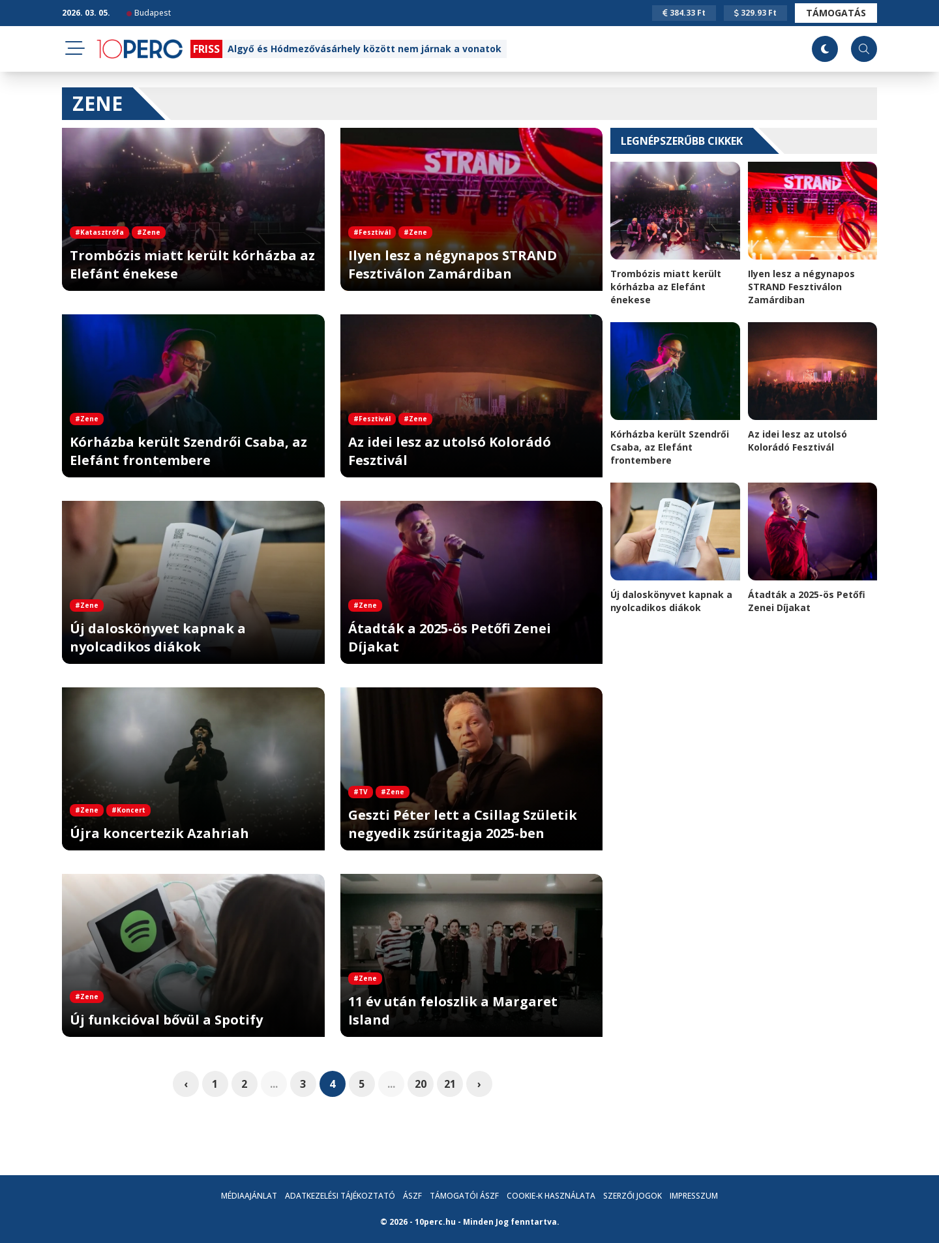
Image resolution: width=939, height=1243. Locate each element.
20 (420, 1084)
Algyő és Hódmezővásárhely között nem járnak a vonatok (364, 48)
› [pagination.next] (479, 1084)
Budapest (149, 12)
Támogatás (836, 13)
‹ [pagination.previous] (186, 1084)
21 (450, 1084)
